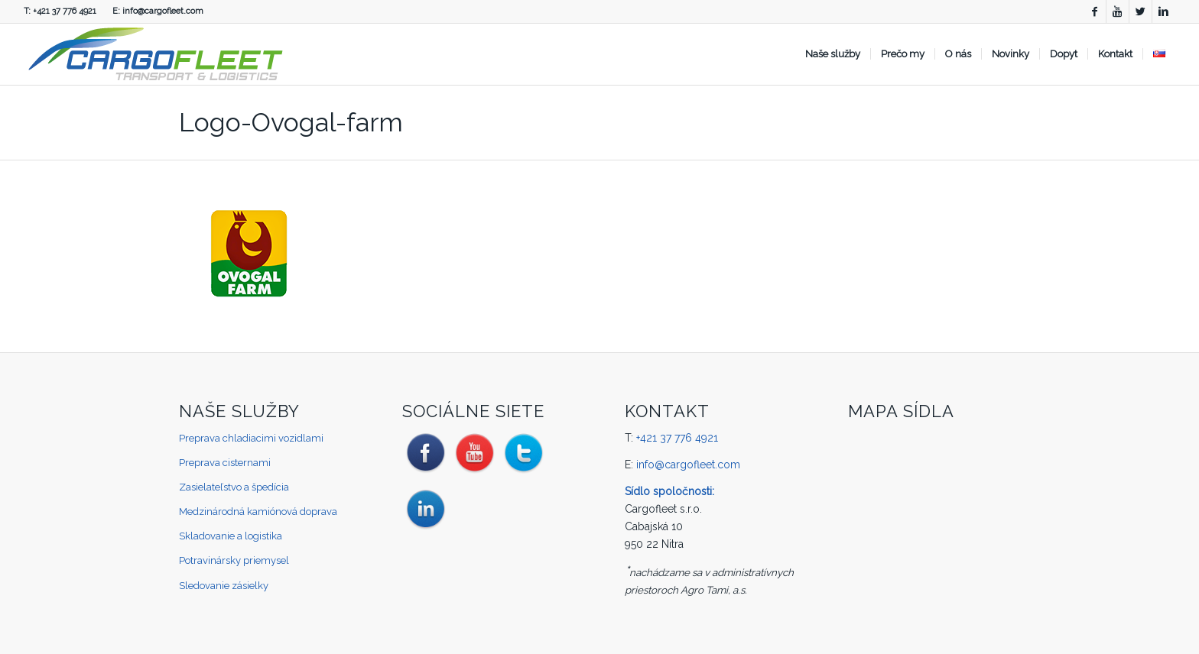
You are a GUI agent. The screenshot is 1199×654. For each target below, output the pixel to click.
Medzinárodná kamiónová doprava (258, 511)
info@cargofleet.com (162, 11)
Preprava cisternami (225, 462)
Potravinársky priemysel (234, 560)
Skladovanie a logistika (230, 536)
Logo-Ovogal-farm (291, 122)
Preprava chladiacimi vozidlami (251, 438)
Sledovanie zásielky (223, 585)
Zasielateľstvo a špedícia (234, 487)
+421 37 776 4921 (64, 11)
